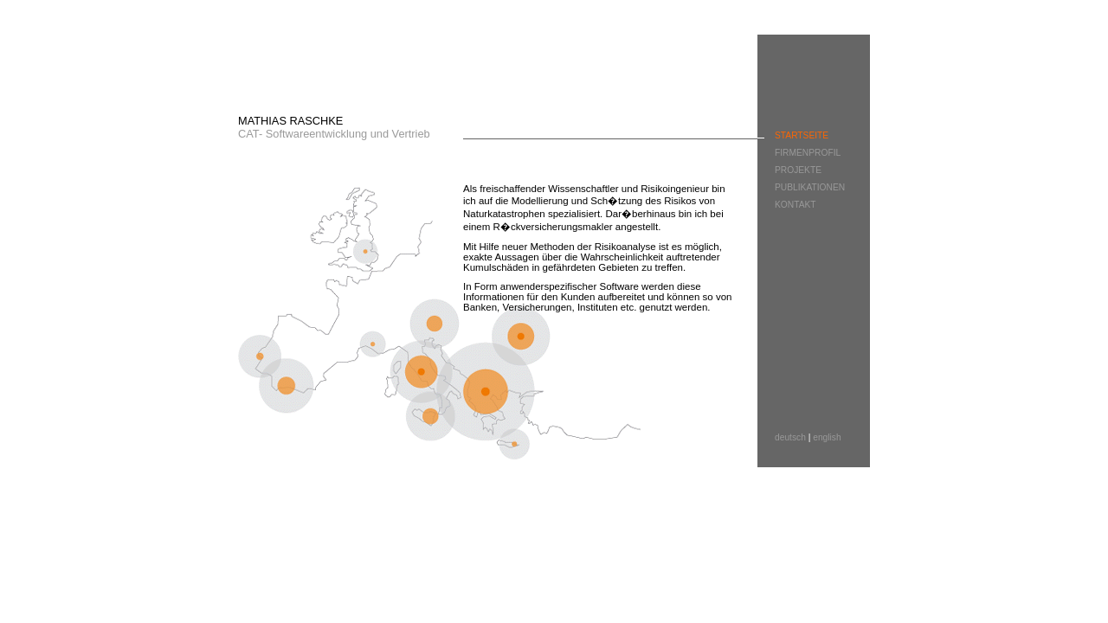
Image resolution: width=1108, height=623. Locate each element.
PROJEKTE (798, 170)
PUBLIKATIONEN (810, 187)
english (827, 437)
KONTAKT (795, 204)
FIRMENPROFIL (808, 152)
